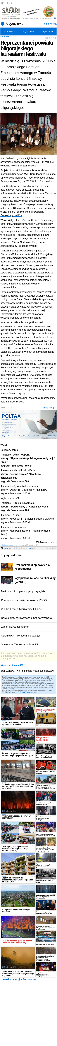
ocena (31, 548)
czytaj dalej (49, 407)
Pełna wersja (50, 23)
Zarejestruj (29, 692)
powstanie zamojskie (42, 653)
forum (7, 548)
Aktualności (9, 31)
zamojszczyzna (9, 656)
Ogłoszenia (47, 31)
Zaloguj (22, 692)
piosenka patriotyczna (18, 653)
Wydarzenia (28, 31)
